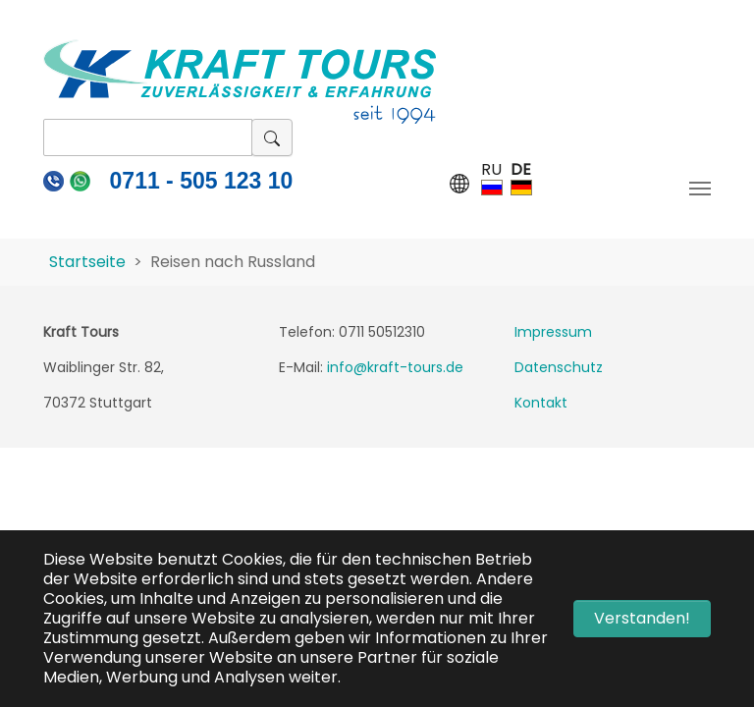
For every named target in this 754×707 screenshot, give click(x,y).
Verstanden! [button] (642, 618)
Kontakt (540, 402)
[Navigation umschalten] (700, 188)
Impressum (553, 332)
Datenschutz (558, 367)
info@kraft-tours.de (395, 367)
